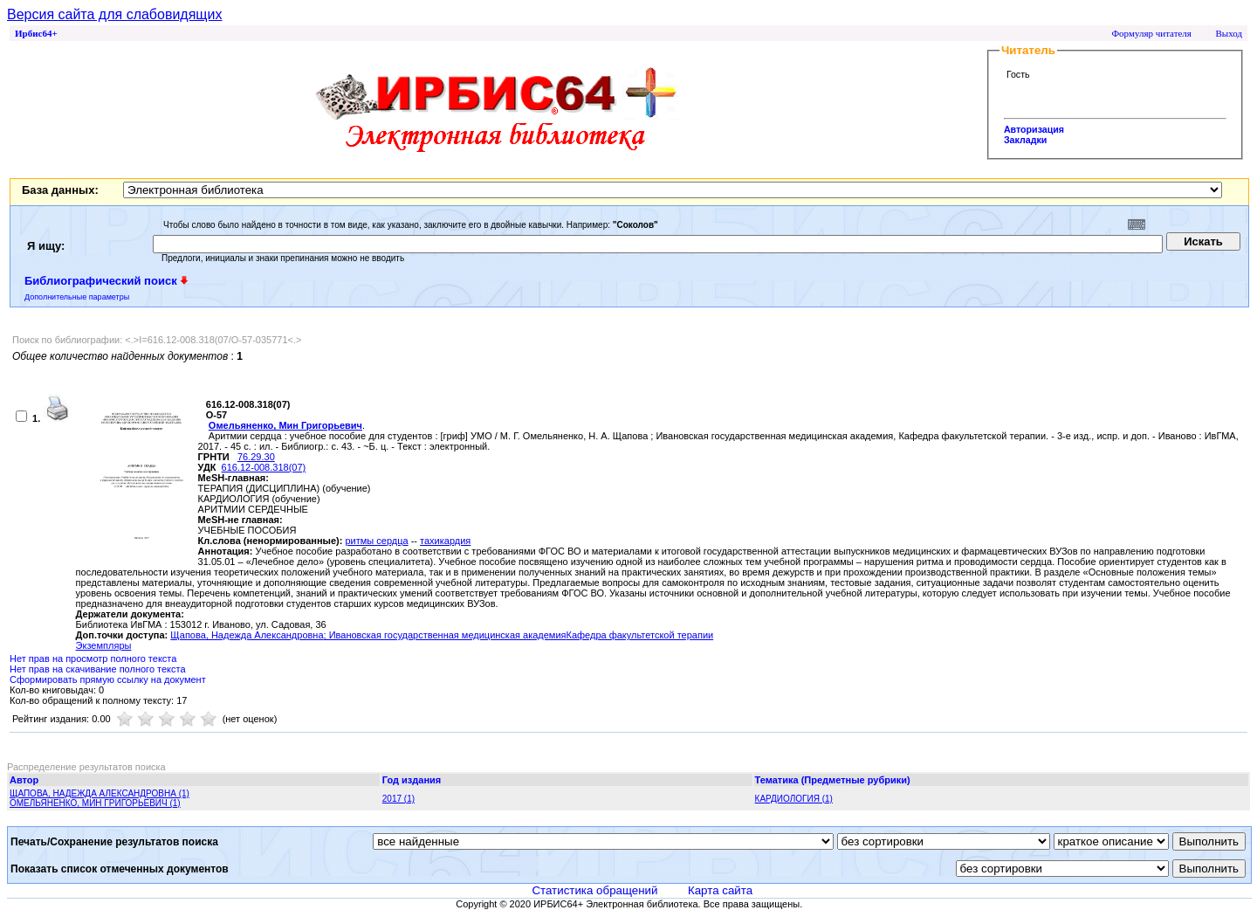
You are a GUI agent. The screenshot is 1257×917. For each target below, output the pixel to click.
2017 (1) (398, 798)
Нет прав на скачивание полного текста (98, 669)
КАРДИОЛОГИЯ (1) (794, 798)
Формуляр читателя (1151, 33)
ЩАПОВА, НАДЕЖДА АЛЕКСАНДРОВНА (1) (99, 793)
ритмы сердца (376, 540)
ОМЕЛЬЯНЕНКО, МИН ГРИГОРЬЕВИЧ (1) (95, 803)
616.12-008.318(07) (264, 467)
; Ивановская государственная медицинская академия (445, 635)
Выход (1228, 33)
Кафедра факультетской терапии (640, 635)
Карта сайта (720, 890)
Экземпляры (104, 645)
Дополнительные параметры (76, 297)
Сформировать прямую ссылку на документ (108, 679)
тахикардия (445, 540)
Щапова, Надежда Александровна (246, 635)
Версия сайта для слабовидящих (114, 14)
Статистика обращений (594, 890)
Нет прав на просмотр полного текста (93, 658)
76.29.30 (256, 457)
